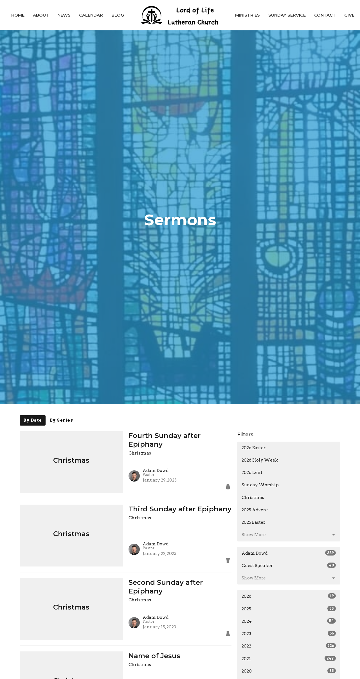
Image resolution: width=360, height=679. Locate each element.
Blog (117, 15)
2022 (289, 646)
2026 (289, 596)
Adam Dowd (289, 553)
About (41, 15)
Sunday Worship (260, 484)
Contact (325, 15)
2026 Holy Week (260, 460)
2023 (289, 633)
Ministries (247, 15)
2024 (289, 621)
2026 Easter (254, 447)
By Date (32, 420)
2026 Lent (252, 472)
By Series (61, 420)
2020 (289, 671)
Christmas (253, 497)
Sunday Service (287, 15)
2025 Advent (255, 509)
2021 (289, 658)
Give (349, 15)
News (64, 15)
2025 (289, 608)
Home (17, 15)
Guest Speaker (289, 565)
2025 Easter (253, 522)
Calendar (91, 15)
